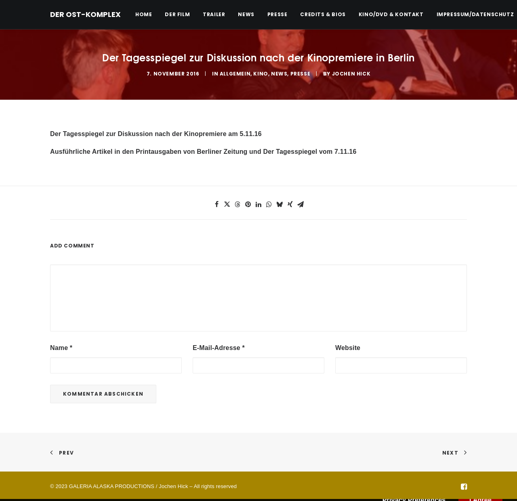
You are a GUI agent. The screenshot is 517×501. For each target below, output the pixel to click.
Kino (260, 73)
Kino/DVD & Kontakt (391, 14)
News (246, 14)
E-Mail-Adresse (219, 347)
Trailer (214, 14)
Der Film (177, 14)
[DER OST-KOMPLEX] (85, 14)
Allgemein (235, 73)
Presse (277, 14)
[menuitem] (146, 14)
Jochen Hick (351, 73)
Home (143, 14)
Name (61, 347)
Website (347, 347)
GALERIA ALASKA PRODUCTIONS (111, 485)
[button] (216, 203)
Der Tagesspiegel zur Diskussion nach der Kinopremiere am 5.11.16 (156, 133)
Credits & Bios (322, 14)
